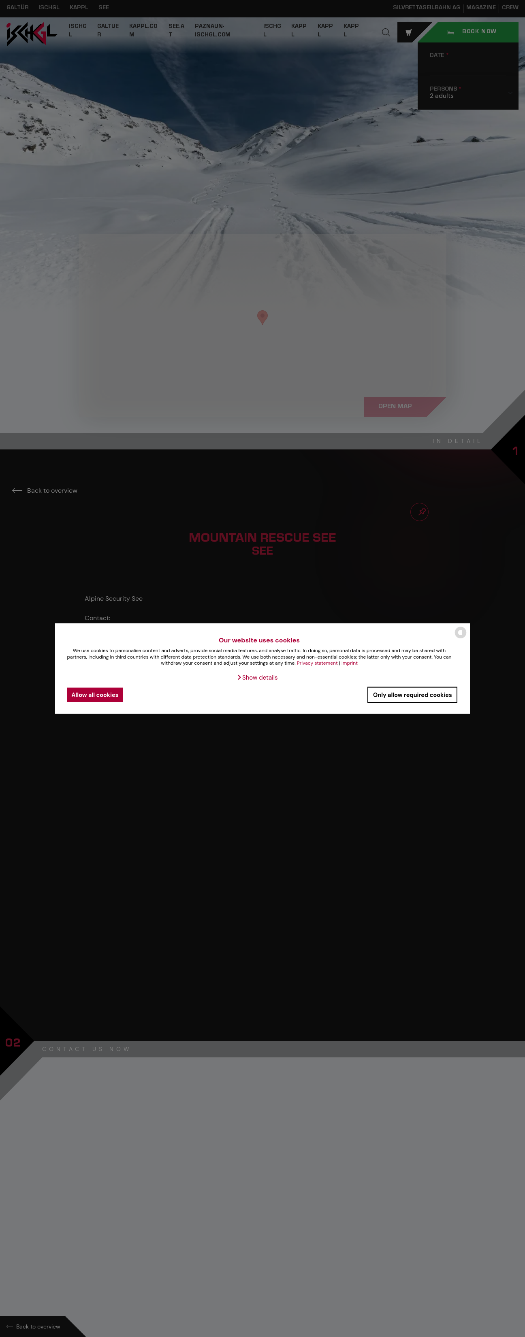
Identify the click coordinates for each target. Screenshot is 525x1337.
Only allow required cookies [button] (412, 694)
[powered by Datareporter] (460, 638)
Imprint (349, 663)
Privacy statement (317, 663)
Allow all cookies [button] (94, 694)
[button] (257, 677)
